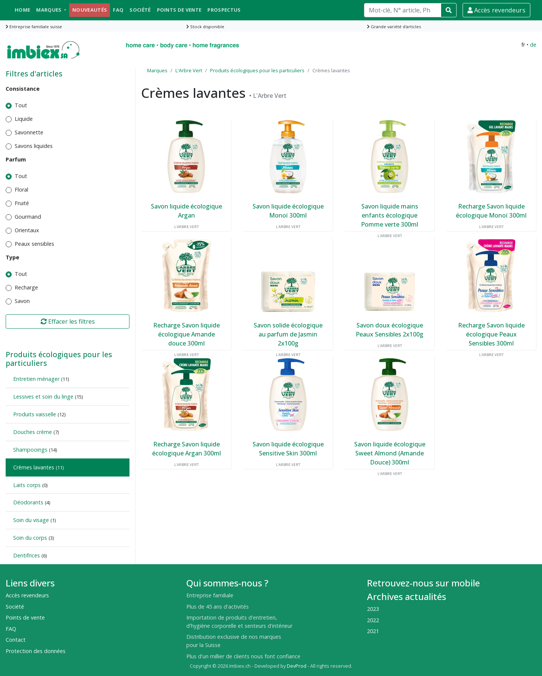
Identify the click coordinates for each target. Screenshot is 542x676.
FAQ (118, 9)
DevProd (296, 666)
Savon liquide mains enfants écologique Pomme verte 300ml (389, 215)
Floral (21, 189)
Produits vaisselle (34, 414)
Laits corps (27, 485)
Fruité (22, 203)
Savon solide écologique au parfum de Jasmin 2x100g (288, 334)
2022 (373, 620)
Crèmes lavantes (33, 467)
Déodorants (28, 502)
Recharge (26, 287)
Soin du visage (31, 520)
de (533, 44)
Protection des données (35, 651)
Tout (21, 105)
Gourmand (28, 216)
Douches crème (32, 431)
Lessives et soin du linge (43, 396)
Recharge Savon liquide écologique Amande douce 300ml (186, 334)
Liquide (24, 118)
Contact (16, 639)
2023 (373, 608)
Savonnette (29, 132)
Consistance (23, 88)
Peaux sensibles (34, 243)
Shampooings (30, 449)
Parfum (16, 159)
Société (140, 9)
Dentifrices (26, 555)
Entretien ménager (36, 378)
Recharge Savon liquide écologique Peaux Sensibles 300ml (491, 334)
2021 (373, 631)
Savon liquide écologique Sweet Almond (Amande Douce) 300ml (389, 453)
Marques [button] (49, 9)
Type (12, 257)
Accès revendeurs (496, 10)
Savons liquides (34, 145)
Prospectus (224, 9)
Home (22, 9)
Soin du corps (30, 537)
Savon (22, 301)
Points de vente (179, 9)
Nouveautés (89, 9)
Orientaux (27, 230)
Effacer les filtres (68, 321)
